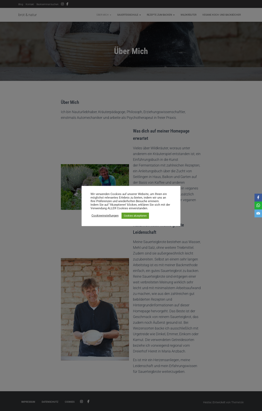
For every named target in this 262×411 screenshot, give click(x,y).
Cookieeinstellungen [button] (105, 215)
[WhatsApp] (258, 205)
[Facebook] (258, 198)
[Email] (258, 213)
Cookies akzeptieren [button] (135, 215)
